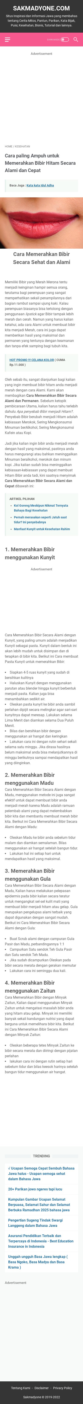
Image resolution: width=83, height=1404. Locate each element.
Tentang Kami (20, 1388)
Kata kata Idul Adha (40, 185)
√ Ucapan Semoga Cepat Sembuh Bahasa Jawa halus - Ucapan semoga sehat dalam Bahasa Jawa (41, 1173)
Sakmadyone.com (41, 8)
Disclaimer (42, 1388)
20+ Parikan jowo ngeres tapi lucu (35, 1189)
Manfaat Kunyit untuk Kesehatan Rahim (42, 529)
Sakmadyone (32, 1397)
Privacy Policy (62, 1388)
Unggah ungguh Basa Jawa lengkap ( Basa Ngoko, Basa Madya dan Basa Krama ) (38, 1262)
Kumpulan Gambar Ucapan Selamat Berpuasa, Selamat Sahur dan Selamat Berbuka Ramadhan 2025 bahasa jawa (39, 1204)
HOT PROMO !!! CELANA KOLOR (32, 360)
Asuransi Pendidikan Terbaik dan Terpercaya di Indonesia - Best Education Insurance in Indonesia (40, 1241)
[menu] (10, 39)
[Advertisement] (41, 98)
